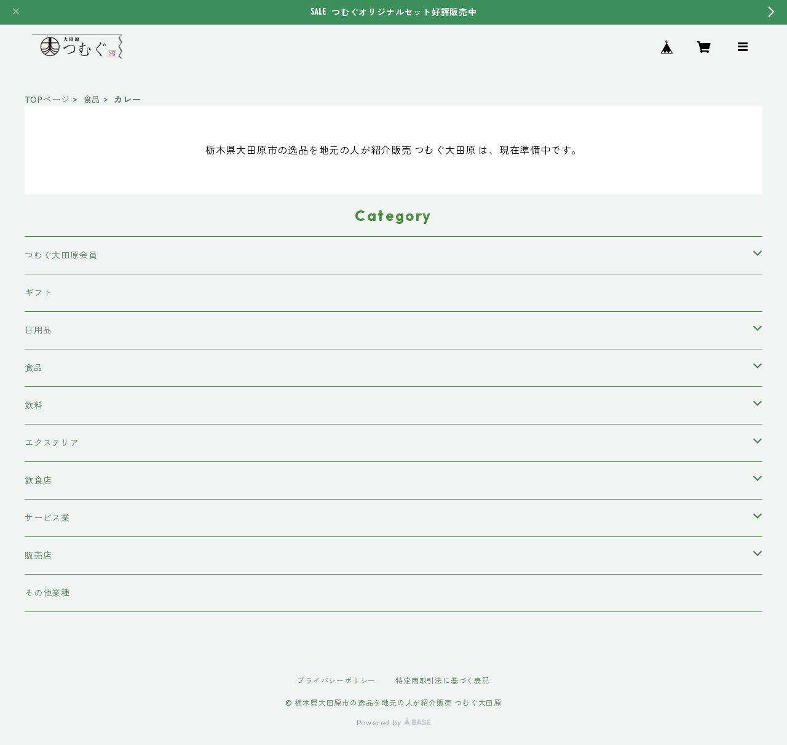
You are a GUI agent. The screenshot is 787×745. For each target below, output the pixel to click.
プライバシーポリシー (336, 680)
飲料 (34, 405)
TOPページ (47, 99)
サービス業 (47, 518)
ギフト (38, 292)
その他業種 (47, 593)
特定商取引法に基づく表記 (442, 680)
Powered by (394, 722)
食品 (92, 99)
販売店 (38, 555)
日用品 (38, 330)
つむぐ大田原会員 (61, 255)
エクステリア (52, 442)
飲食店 (38, 480)
